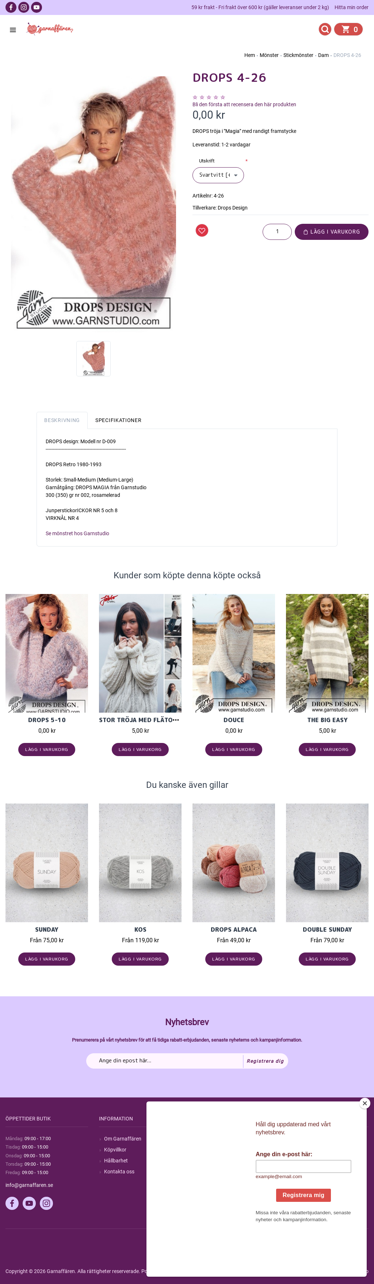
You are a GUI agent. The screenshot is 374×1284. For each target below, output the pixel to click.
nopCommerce (185, 1271)
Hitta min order (352, 7)
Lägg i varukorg (331, 231)
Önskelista (303, 1182)
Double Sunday (327, 929)
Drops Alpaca (234, 929)
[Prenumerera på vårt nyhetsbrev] (187, 1061)
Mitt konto (302, 1139)
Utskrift (206, 161)
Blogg (204, 1150)
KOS (140, 929)
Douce (234, 720)
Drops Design (233, 208)
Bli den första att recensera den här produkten (244, 104)
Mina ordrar (304, 1150)
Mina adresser (307, 1161)
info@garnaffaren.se (29, 1185)
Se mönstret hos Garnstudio (77, 533)
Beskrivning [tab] (62, 420)
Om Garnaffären (122, 1139)
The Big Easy (327, 720)
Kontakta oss (119, 1171)
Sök (202, 1139)
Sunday (46, 929)
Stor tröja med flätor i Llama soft (159, 720)
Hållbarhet (116, 1161)
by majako (356, 1271)
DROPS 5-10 (47, 720)
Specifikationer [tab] (118, 420)
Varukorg (301, 1171)
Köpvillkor (115, 1150)
